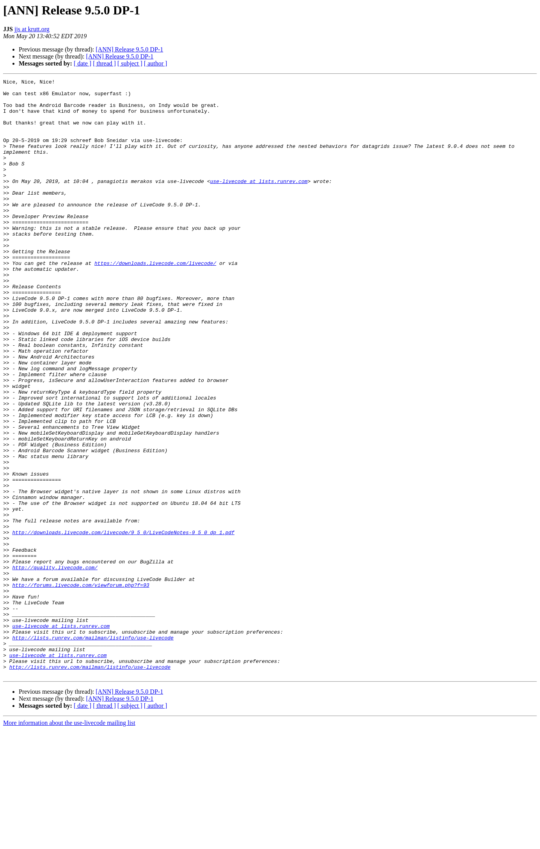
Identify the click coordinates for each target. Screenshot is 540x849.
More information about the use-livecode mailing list (69, 842)
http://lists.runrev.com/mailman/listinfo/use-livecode (92, 749)
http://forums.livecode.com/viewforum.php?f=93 (80, 686)
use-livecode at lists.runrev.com (258, 202)
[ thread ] (104, 63)
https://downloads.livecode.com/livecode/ (155, 300)
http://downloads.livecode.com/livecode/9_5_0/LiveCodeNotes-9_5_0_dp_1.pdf (123, 623)
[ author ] (155, 63)
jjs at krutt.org (32, 29)
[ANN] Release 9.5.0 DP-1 (129, 49)
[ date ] (82, 63)
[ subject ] (129, 63)
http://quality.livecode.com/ (54, 665)
